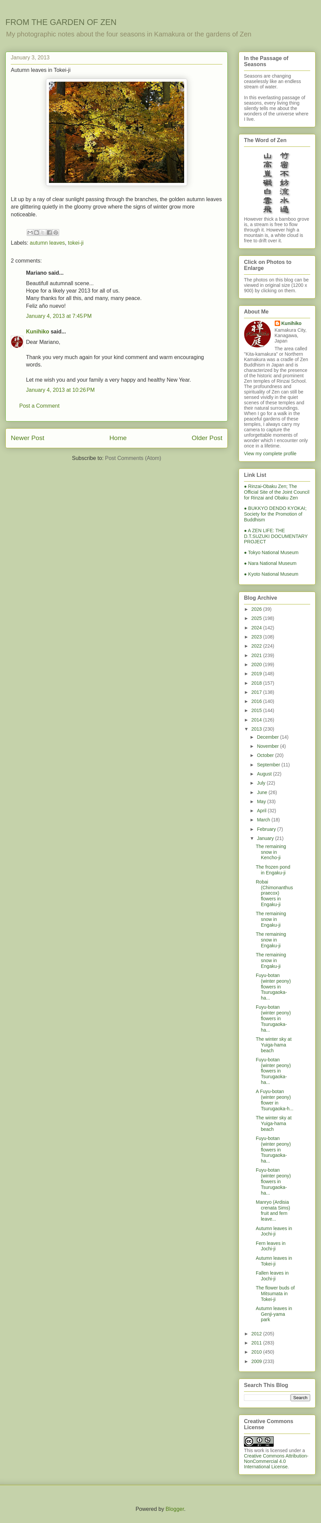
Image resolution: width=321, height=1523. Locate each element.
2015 (257, 710)
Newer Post (27, 437)
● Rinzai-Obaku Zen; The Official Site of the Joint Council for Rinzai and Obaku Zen (277, 492)
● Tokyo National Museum (271, 552)
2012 (257, 1333)
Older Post (207, 437)
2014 (257, 720)
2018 (257, 683)
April (262, 810)
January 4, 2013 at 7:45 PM (59, 316)
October (266, 755)
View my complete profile (270, 453)
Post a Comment (39, 406)
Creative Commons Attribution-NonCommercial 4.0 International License (276, 1461)
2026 (257, 609)
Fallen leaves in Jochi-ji (272, 1275)
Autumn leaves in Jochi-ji (274, 1231)
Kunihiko (37, 331)
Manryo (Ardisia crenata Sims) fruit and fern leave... (273, 1210)
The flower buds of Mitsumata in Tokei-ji (275, 1293)
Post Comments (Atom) (133, 458)
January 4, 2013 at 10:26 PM (60, 390)
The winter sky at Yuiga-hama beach (274, 1044)
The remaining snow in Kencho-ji (271, 852)
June (262, 792)
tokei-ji (75, 243)
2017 (257, 692)
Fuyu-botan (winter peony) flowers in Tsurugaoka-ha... (273, 987)
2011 (257, 1342)
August (265, 774)
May (262, 801)
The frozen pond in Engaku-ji (273, 869)
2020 (257, 664)
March (264, 819)
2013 (257, 729)
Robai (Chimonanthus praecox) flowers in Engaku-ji (274, 893)
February (267, 829)
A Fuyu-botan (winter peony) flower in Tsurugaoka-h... (275, 1100)
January (266, 838)
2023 (257, 637)
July (262, 783)
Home (118, 437)
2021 (257, 655)
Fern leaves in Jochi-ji (271, 1246)
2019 (257, 673)
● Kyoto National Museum (271, 574)
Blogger (175, 1509)
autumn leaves (47, 243)
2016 (257, 701)
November (268, 746)
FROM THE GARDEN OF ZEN (61, 22)
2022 (257, 646)
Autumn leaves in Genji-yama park (274, 1314)
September (269, 764)
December (268, 737)
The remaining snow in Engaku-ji (271, 919)
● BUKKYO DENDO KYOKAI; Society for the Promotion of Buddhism (275, 514)
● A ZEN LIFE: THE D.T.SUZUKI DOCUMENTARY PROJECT (275, 536)
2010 (257, 1352)
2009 (257, 1361)
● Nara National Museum (270, 563)
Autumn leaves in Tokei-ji (274, 1261)
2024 (257, 627)
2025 (257, 618)
